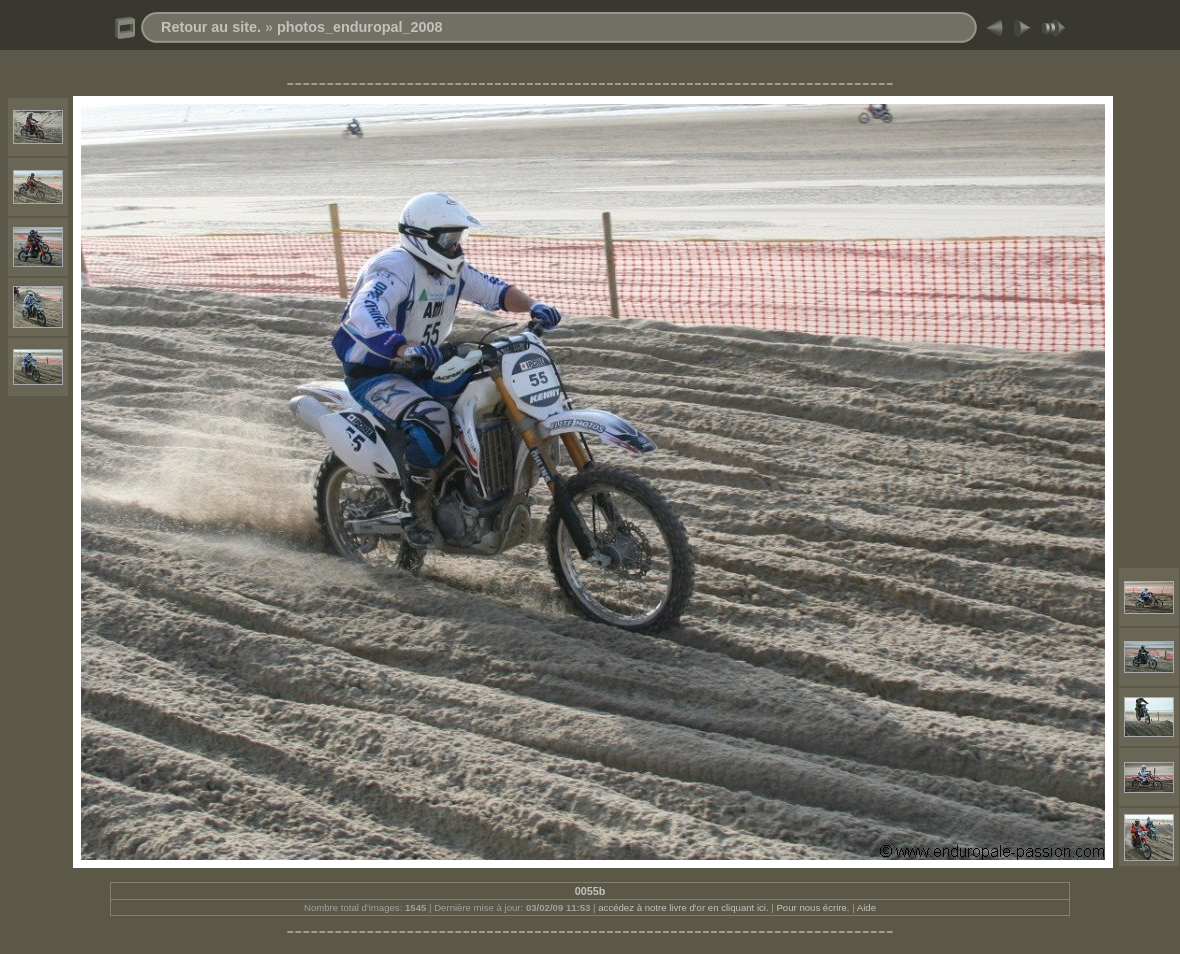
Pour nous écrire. (812, 907)
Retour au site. (211, 27)
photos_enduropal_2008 (360, 27)
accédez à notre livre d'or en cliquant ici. (683, 907)
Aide (866, 907)
